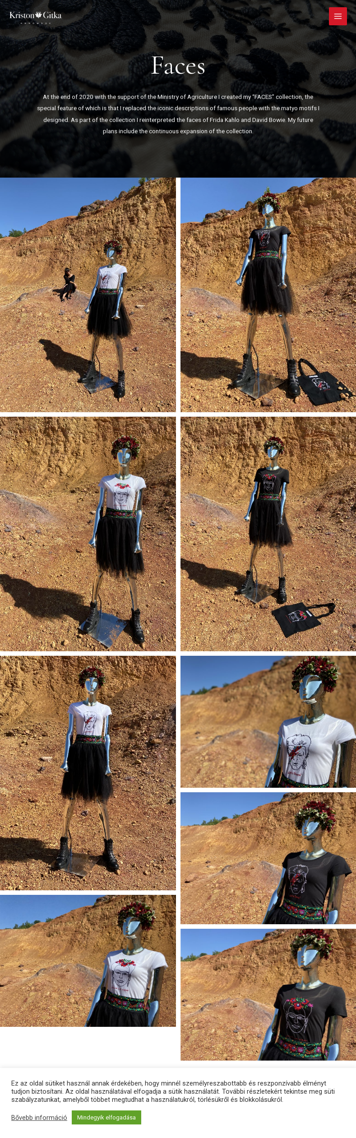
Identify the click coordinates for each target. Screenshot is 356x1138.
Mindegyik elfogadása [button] (106, 1117)
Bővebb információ (39, 1118)
